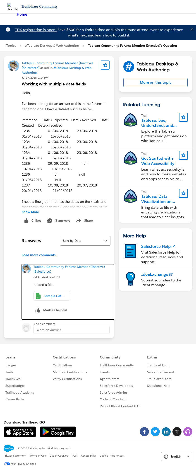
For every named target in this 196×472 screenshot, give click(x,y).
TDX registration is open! (36, 29)
